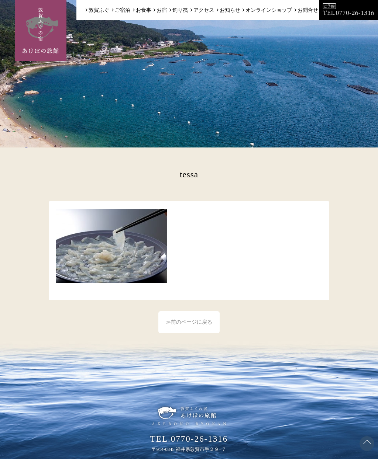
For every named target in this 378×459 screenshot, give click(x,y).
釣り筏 (180, 10)
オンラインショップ (268, 10)
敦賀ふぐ (99, 10)
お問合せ (308, 10)
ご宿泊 (122, 10)
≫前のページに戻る (189, 322)
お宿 (162, 10)
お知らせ (230, 10)
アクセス (203, 10)
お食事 (143, 10)
